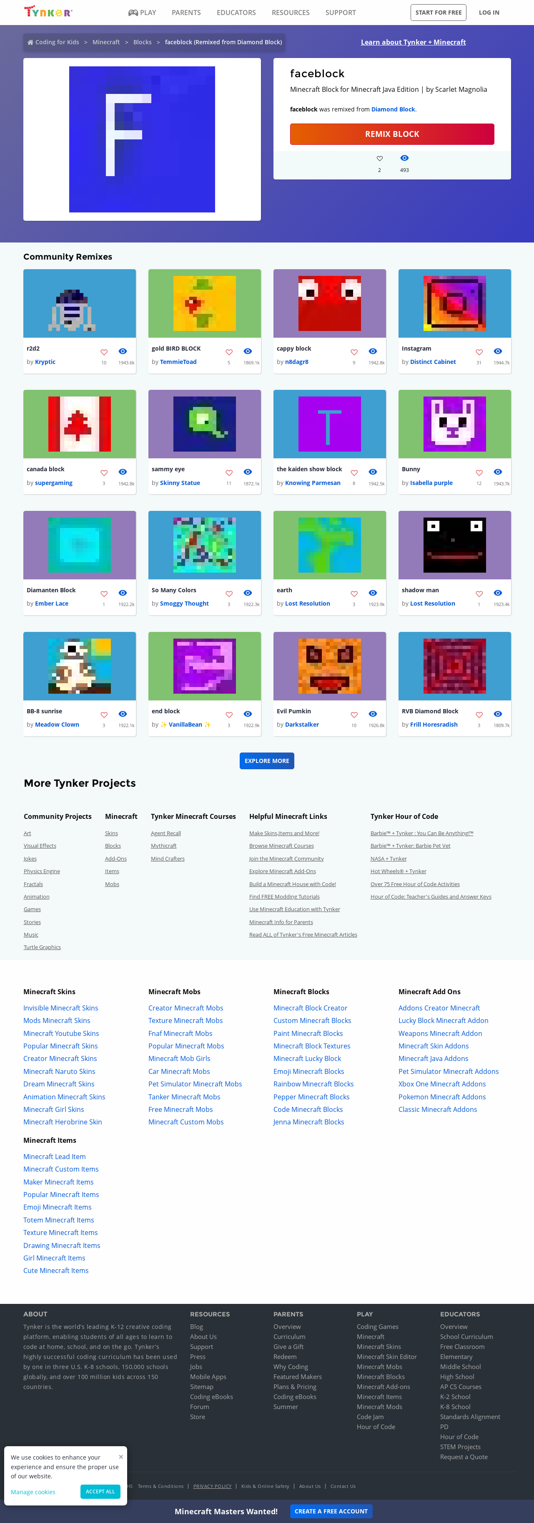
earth (284, 590)
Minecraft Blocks (381, 1377)
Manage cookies (33, 1492)
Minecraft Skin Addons (434, 1046)
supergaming (54, 483)
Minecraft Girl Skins (53, 1109)
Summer (285, 1407)
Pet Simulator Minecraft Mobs (195, 1084)
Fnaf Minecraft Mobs (180, 1033)
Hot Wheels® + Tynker (398, 871)
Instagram (416, 348)
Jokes (30, 859)
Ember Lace (51, 604)
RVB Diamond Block (430, 711)
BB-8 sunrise (44, 711)
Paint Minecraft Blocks (308, 1033)
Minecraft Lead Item (54, 1157)
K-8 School (455, 1407)
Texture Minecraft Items (60, 1233)
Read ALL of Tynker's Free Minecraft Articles (303, 935)
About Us (203, 1337)
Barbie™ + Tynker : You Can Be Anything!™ (422, 833)
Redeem (285, 1357)
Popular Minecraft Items (61, 1195)
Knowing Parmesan (313, 483)
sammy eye (168, 469)
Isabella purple (431, 483)
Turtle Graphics (42, 947)
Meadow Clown (57, 725)
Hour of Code (376, 1427)
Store (197, 1417)
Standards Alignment (470, 1417)
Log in (489, 12)
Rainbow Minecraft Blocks (313, 1084)
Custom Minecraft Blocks (312, 1020)
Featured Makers (297, 1377)
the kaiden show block (309, 469)
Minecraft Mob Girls (179, 1058)
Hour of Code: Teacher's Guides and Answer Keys (431, 897)
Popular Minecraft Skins (60, 1046)
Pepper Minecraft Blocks (311, 1096)
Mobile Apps (208, 1377)
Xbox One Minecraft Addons (442, 1084)
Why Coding (290, 1367)
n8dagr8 (296, 362)
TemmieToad (178, 362)
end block (166, 711)
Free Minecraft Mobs (180, 1109)
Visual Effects (40, 846)
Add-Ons (116, 859)
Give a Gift (288, 1347)
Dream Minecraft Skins (59, 1084)
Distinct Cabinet (433, 362)
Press (198, 1357)
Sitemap (201, 1387)
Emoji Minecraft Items (57, 1207)
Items (112, 871)
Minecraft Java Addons (434, 1058)
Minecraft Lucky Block (307, 1058)
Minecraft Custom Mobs (186, 1122)
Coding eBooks (211, 1397)
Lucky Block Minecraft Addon (444, 1020)
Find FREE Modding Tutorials (284, 897)
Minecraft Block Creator (310, 1008)
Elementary (456, 1357)
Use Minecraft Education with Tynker (294, 909)
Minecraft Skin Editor (387, 1357)
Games (32, 909)
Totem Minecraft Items (58, 1220)
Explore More (267, 761)
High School (457, 1377)
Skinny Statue (180, 483)
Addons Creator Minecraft (439, 1008)
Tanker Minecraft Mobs (184, 1096)
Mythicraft (164, 846)
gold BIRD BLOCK (176, 348)
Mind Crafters (168, 859)
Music (31, 935)
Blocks (142, 42)
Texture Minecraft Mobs (185, 1020)
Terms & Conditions (161, 1486)
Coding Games (378, 1327)
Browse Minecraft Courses (281, 846)
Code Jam (370, 1417)
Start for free (439, 12)
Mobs (112, 884)
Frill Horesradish (434, 725)
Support (201, 1347)
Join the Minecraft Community (286, 859)
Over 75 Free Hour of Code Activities (415, 884)
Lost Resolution (307, 604)
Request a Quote (464, 1457)
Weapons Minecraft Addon (440, 1033)
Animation (37, 897)
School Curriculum (466, 1337)
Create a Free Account (331, 1511)
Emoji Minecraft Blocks (308, 1071)
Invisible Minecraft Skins (60, 1008)
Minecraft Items (379, 1397)
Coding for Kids (57, 42)
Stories (32, 922)
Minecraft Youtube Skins (61, 1033)
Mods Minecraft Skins (56, 1020)
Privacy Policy (212, 1486)
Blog (196, 1327)
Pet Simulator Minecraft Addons (449, 1071)
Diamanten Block (51, 590)
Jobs (196, 1367)
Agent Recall (166, 833)
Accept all (100, 1491)
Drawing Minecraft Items (61, 1245)
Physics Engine (42, 871)
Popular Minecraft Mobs (186, 1046)
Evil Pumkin (294, 711)
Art (27, 833)
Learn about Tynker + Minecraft (413, 42)
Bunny (411, 469)
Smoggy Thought (184, 604)
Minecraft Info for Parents (281, 922)
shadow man (420, 590)
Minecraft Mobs (379, 1367)
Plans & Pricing (294, 1387)
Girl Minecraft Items (54, 1258)
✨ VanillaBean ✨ (185, 725)
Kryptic (45, 362)
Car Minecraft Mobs (179, 1071)
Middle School (460, 1367)
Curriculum (289, 1337)
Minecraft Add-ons (383, 1387)
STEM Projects (460, 1447)
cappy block (294, 348)
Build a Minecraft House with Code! (292, 884)
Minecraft (106, 42)
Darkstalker (302, 725)
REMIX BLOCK (392, 134)
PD (444, 1427)
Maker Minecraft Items (58, 1182)
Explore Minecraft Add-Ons (282, 871)
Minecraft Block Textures (312, 1046)
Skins (111, 833)
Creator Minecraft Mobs (185, 1008)
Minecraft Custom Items (61, 1169)
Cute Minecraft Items (56, 1270)
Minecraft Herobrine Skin (62, 1122)
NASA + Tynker (389, 859)
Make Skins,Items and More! (284, 833)
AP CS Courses (460, 1387)
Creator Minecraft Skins (60, 1058)
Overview (287, 1327)
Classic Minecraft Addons (438, 1109)
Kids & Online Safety (265, 1486)
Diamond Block (393, 109)
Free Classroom (462, 1347)
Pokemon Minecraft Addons (442, 1096)
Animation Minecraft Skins (64, 1096)
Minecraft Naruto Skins (59, 1071)
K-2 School (455, 1397)
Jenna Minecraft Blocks (308, 1122)
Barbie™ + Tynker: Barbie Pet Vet (411, 846)
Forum (199, 1407)
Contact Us (343, 1486)
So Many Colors (174, 590)
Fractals (33, 884)
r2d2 (33, 348)
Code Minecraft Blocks (308, 1109)
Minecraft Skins (379, 1347)
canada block (46, 469)
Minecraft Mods (379, 1407)
